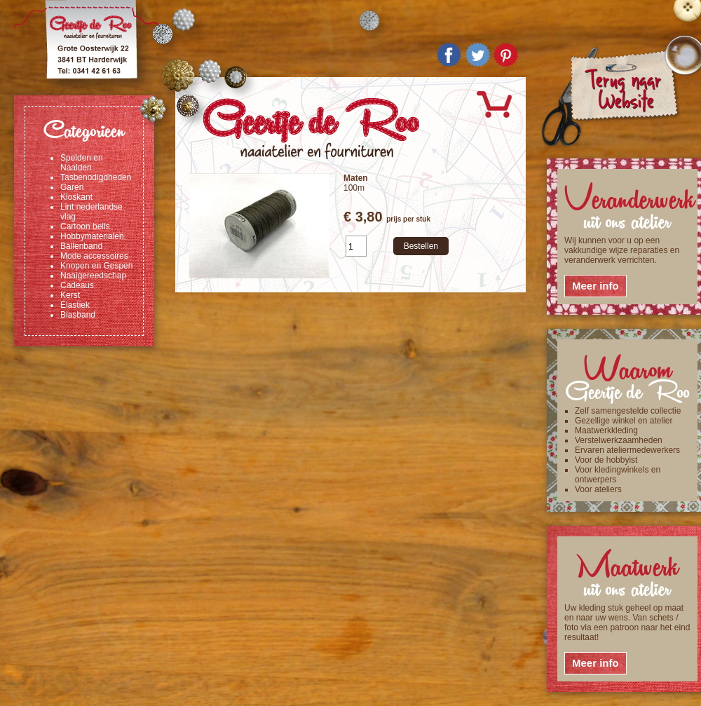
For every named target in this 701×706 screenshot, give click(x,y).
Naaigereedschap (93, 275)
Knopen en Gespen (96, 266)
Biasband (77, 315)
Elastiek (75, 305)
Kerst (70, 295)
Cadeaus (77, 285)
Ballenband (81, 246)
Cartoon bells (85, 226)
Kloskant (76, 197)
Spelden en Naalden (81, 162)
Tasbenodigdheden (95, 177)
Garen (71, 187)
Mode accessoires (94, 256)
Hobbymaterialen (92, 236)
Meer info (595, 286)
